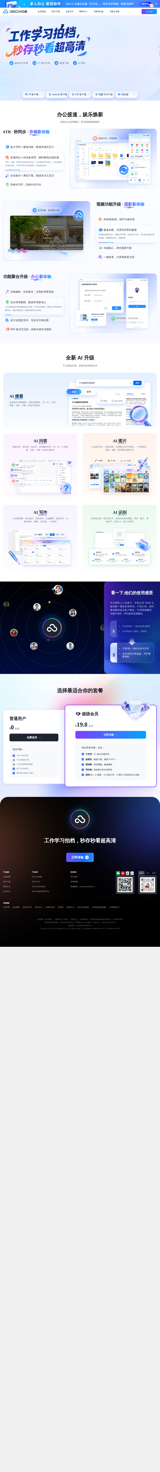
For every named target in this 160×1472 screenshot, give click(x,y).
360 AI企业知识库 (39, 887)
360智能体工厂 (115, 907)
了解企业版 (114, 11)
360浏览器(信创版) (99, 907)
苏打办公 (38, 907)
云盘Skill (69, 11)
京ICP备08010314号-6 (113, 928)
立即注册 (149, 11)
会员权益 (42, 11)
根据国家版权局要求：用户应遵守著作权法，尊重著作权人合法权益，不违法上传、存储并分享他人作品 (80, 922)
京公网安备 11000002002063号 (93, 928)
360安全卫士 (27, 907)
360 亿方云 (36, 882)
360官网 (6, 907)
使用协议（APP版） (62, 919)
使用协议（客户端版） (45, 919)
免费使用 (34, 737)
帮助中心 (83, 11)
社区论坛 (6, 891)
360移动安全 (50, 907)
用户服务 (74, 877)
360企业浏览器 (83, 907)
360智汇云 (70, 907)
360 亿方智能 (37, 877)
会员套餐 (6, 877)
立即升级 (111, 735)
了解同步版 (98, 11)
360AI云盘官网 (15, 11)
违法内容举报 (117, 919)
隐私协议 (74, 919)
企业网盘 (16, 907)
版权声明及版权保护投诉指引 (101, 919)
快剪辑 (60, 907)
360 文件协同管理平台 (40, 891)
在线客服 (74, 882)
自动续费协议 (84, 919)
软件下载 (56, 11)
